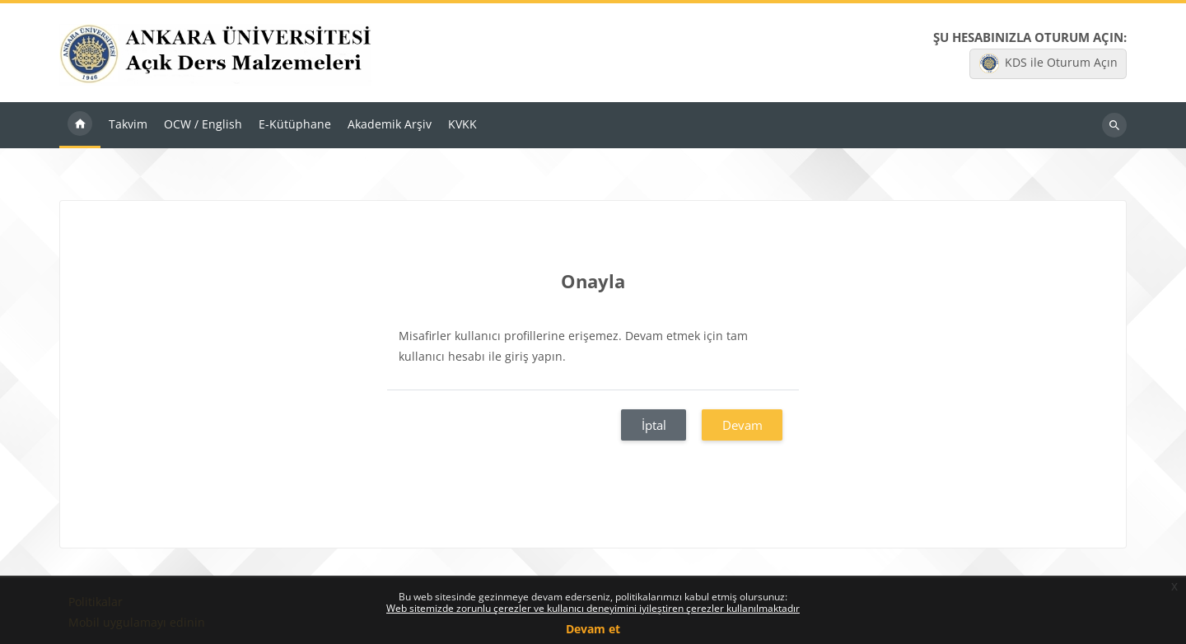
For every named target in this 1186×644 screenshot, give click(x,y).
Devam (742, 425)
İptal (654, 425)
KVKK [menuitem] (462, 124)
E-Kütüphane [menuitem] (295, 124)
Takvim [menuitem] (128, 124)
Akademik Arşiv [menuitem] (390, 124)
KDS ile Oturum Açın (1048, 63)
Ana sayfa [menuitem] (79, 125)
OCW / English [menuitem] (203, 124)
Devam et (593, 629)
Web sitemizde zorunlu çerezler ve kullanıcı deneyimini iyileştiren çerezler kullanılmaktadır (593, 608)
